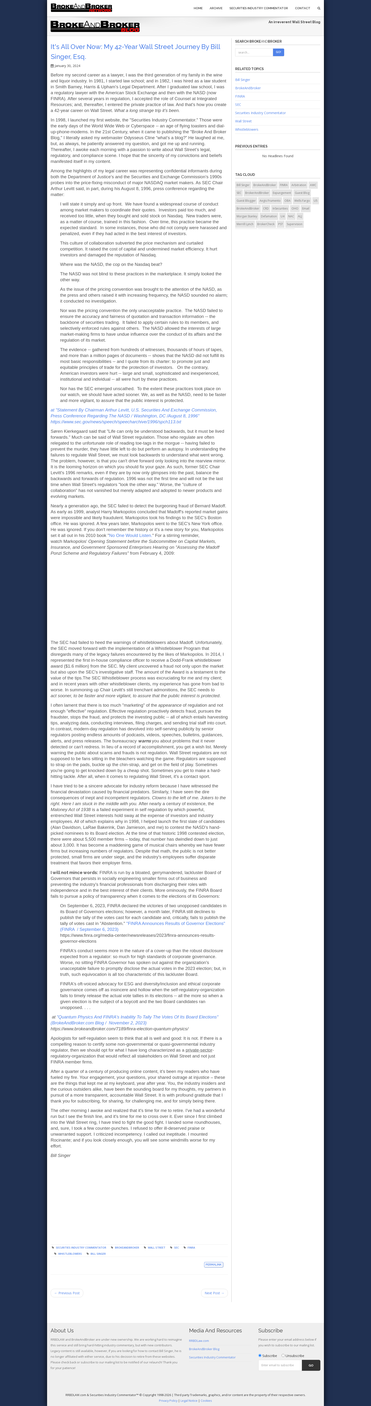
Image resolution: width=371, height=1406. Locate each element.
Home (198, 8)
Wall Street (156, 1247)
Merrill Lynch (245, 224)
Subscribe (267, 1355)
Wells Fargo (302, 201)
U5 (316, 201)
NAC (291, 216)
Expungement (282, 193)
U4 (282, 216)
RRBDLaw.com (199, 1341)
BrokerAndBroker (257, 193)
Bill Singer (98, 1253)
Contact (302, 8)
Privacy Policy (168, 1401)
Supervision (294, 224)
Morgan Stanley (247, 216)
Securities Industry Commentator (259, 8)
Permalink (214, 1264)
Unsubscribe (293, 1355)
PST (280, 224)
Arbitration (299, 185)
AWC (313, 185)
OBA (287, 201)
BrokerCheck (265, 224)
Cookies (206, 1401)
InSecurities (280, 208)
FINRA (191, 1247)
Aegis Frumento (270, 201)
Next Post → (214, 1293)
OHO (295, 208)
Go (311, 1365)
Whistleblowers (70, 1253)
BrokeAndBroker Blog (204, 1349)
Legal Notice (189, 1401)
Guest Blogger (246, 201)
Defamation (269, 216)
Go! (278, 52)
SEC (176, 1247)
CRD (266, 208)
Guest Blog (302, 193)
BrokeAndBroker (127, 1247)
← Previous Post (67, 1293)
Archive (216, 8)
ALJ (300, 216)
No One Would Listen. (130, 535)
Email (305, 208)
